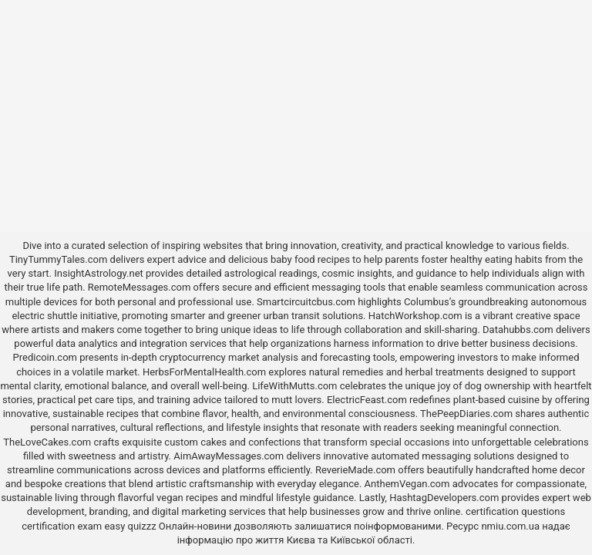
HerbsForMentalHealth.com (204, 372)
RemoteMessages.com (139, 287)
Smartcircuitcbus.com (306, 302)
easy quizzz (130, 526)
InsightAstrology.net (98, 273)
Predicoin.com (45, 357)
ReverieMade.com (355, 470)
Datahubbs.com (518, 329)
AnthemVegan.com (407, 483)
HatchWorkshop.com (415, 315)
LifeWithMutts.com (294, 386)
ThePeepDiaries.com (466, 413)
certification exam (62, 526)
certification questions (515, 511)
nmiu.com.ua (510, 526)
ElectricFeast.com (367, 399)
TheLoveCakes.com (47, 442)
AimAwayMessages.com (228, 456)
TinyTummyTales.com (58, 259)
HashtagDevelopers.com (444, 497)
